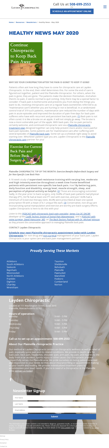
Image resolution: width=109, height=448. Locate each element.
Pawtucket (60, 272)
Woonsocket (13, 272)
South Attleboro (15, 264)
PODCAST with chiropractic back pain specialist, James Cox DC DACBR (56, 213)
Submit (54, 416)
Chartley (11, 284)
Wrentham (12, 287)
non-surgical (49, 235)
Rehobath (59, 267)
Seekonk (11, 267)
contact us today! (24, 370)
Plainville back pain (40, 133)
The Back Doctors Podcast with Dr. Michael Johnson (74, 219)
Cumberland (61, 281)
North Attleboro (15, 275)
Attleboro (12, 261)
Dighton (11, 281)
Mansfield (59, 275)
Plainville (59, 270)
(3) (65, 202)
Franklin (11, 278)
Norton (58, 284)
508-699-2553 (80, 4)
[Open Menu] (105, 7)
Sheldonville (60, 264)
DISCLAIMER (65, 428)
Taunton (59, 261)
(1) (79, 116)
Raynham (12, 270)
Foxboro (58, 278)
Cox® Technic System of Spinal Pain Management (49, 216)
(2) (58, 191)
